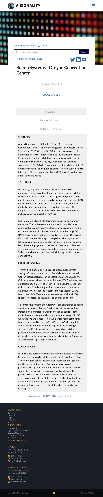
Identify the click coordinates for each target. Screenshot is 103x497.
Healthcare (12, 420)
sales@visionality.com (18, 461)
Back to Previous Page (29, 58)
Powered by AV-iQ (64, 396)
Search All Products (17, 440)
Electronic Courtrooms (16, 435)
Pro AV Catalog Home (25, 45)
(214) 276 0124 (16, 456)
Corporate (11, 417)
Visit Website (51, 95)
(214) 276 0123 (16, 458)
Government (12, 413)
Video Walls (12, 437)
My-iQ (42, 45)
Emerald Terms (34, 396)
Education (11, 415)
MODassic (91, 493)
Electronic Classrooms (15, 433)
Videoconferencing (14, 428)
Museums (11, 422)
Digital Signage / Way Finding (18, 431)
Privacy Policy (49, 395)
